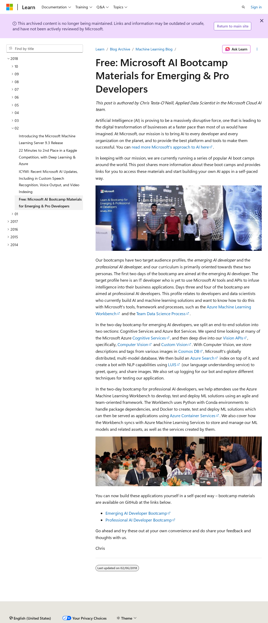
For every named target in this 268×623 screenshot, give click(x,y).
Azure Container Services (192, 415)
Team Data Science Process (161, 313)
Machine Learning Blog (154, 49)
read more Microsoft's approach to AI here (170, 147)
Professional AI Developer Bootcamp (138, 520)
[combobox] (44, 48)
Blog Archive (120, 49)
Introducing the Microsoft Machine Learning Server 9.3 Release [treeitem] (47, 139)
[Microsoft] (9, 7)
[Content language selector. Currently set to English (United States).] (30, 618)
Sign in (256, 6)
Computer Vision (133, 344)
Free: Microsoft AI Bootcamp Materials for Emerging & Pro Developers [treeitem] (50, 202)
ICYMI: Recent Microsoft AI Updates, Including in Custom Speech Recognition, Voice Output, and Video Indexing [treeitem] (49, 181)
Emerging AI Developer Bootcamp (136, 513)
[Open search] (243, 7)
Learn (100, 49)
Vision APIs (233, 338)
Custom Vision (174, 344)
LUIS (172, 364)
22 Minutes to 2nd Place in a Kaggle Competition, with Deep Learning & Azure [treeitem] (48, 157)
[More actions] (257, 49)
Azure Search (202, 358)
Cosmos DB (188, 351)
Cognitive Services (149, 338)
